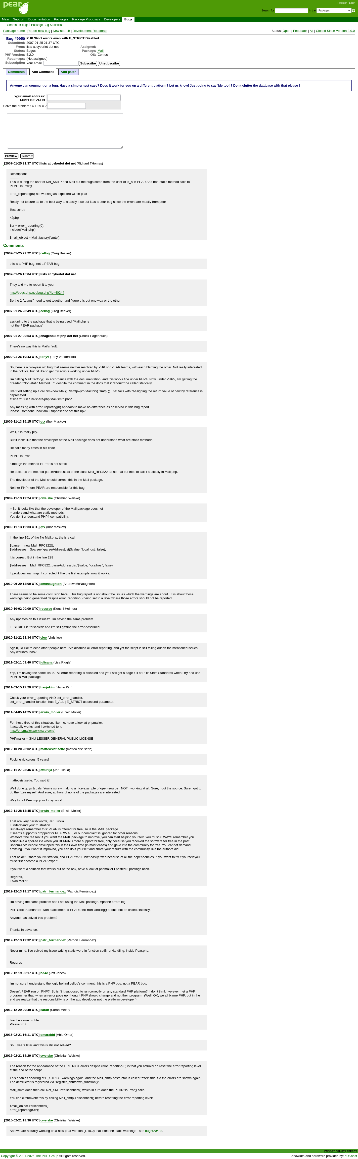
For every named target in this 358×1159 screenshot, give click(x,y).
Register (342, 2)
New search (61, 31)
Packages (61, 19)
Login (352, 2)
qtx (43, 421)
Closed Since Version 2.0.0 (335, 31)
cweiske (47, 498)
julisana (46, 662)
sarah (45, 1010)
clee (44, 637)
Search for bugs (17, 25)
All (311, 31)
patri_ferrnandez (53, 891)
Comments (16, 72)
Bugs (128, 19)
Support (18, 19)
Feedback (300, 31)
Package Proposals (86, 19)
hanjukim (48, 687)
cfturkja (46, 770)
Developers (112, 19)
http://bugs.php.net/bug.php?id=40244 (37, 292)
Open (286, 31)
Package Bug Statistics (46, 25)
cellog (45, 253)
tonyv (45, 357)
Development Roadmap (90, 31)
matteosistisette (53, 749)
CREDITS (352, 1151)
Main (5, 19)
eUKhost (351, 1156)
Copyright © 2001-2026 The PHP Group (29, 1156)
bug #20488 (153, 1131)
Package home (14, 31)
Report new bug (38, 31)
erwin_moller (50, 712)
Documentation (39, 19)
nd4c (44, 973)
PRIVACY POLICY (334, 1151)
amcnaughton (51, 584)
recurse (46, 608)
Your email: (34, 63)
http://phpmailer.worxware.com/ (32, 730)
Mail (100, 51)
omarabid (48, 1035)
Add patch (69, 72)
